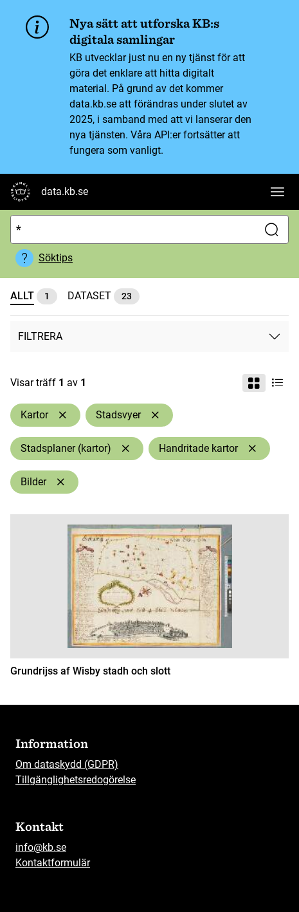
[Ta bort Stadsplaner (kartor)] (125, 448)
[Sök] (131, 229)
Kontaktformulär (52, 863)
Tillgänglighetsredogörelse (75, 780)
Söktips (56, 258)
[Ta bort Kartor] (62, 415)
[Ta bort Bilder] (60, 482)
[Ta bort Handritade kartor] (252, 448)
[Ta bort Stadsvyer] (155, 415)
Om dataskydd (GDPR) (66, 764)
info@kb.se (40, 847)
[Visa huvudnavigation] (277, 192)
